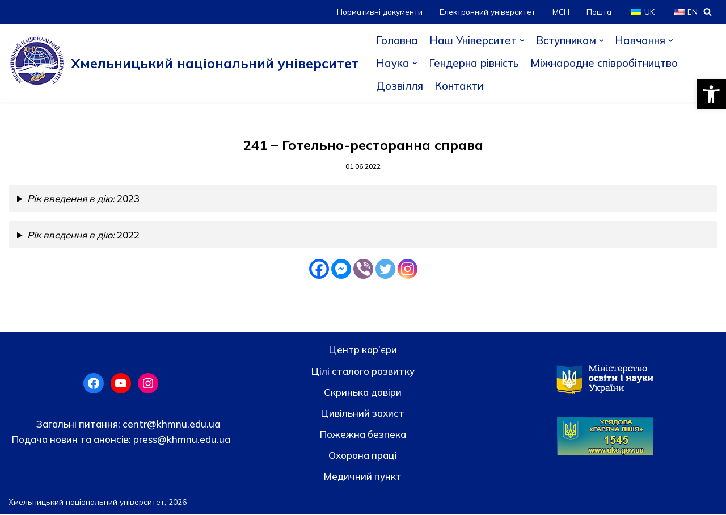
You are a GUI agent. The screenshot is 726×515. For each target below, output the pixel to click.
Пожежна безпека (363, 435)
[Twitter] (385, 269)
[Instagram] (407, 269)
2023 (83, 199)
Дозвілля (400, 86)
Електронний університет (487, 11)
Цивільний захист (362, 414)
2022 (83, 235)
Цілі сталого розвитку (363, 371)
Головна (397, 40)
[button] (711, 94)
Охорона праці (362, 456)
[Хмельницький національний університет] (184, 63)
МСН (560, 11)
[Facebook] (319, 269)
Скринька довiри (363, 392)
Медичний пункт (363, 477)
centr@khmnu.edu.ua (170, 424)
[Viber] (363, 269)
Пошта (598, 11)
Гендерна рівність (475, 63)
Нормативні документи (379, 11)
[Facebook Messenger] (341, 269)
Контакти (459, 86)
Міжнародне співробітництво (607, 63)
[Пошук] (707, 11)
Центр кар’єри (363, 350)
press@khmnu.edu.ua (180, 440)
